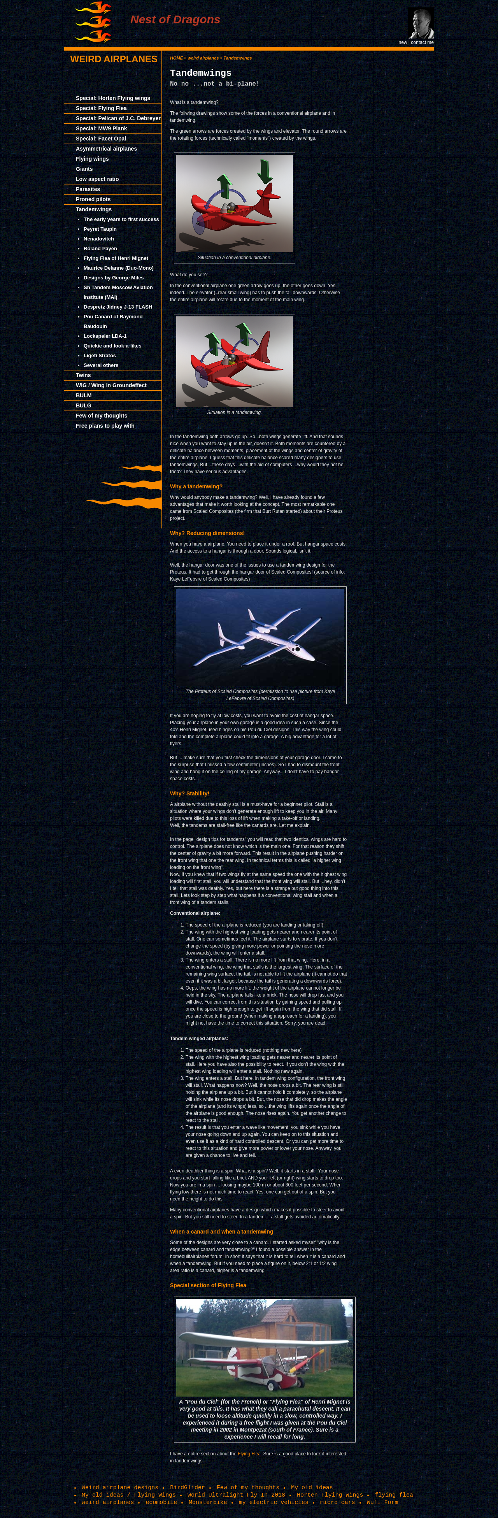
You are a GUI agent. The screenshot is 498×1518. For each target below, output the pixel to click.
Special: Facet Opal (101, 138)
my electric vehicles (274, 1502)
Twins (83, 375)
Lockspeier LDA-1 (105, 336)
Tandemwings (94, 209)
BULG (83, 405)
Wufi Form (382, 1502)
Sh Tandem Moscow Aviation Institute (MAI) (118, 292)
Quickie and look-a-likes (113, 346)
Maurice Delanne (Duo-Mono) (119, 268)
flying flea (394, 1495)
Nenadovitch (99, 239)
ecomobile (161, 1502)
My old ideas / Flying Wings (129, 1495)
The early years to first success (121, 219)
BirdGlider (187, 1488)
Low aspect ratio (97, 179)
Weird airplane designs (120, 1488)
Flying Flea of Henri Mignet (116, 258)
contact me (422, 42)
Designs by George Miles (114, 278)
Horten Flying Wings (330, 1495)
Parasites (88, 189)
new (402, 42)
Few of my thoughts (101, 415)
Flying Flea (249, 1454)
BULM (83, 395)
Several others (101, 365)
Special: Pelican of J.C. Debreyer (118, 118)
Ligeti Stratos (100, 355)
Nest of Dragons (175, 19)
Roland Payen (100, 248)
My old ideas (312, 1488)
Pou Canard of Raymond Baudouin (113, 321)
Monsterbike (208, 1502)
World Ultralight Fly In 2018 (236, 1495)
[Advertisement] (399, 167)
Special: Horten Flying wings (113, 98)
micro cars (337, 1502)
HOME (176, 58)
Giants (84, 169)
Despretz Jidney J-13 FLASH (118, 307)
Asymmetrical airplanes (106, 149)
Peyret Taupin (100, 229)
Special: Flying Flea (101, 108)
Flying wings (92, 159)
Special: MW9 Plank (101, 128)
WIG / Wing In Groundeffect (111, 385)
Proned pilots (93, 199)
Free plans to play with (105, 426)
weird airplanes (114, 59)
